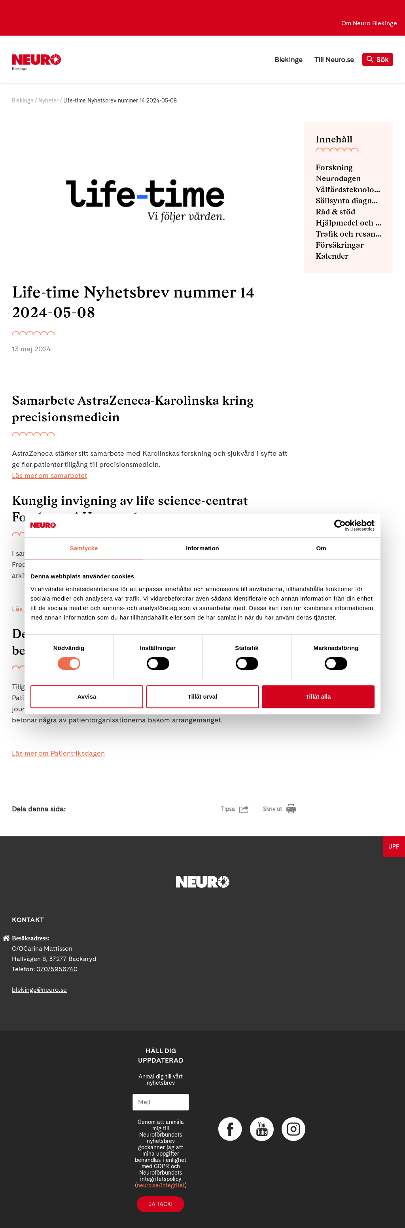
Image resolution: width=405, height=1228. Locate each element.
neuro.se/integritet (161, 1185)
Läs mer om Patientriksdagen (58, 753)
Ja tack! (160, 1204)
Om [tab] (321, 548)
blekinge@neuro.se (39, 989)
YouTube (262, 1129)
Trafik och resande (348, 234)
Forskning (334, 167)
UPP (393, 846)
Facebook (230, 1129)
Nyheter (48, 100)
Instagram (293, 1129)
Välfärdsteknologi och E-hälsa (348, 189)
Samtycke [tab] (84, 548)
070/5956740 (57, 969)
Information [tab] (202, 548)
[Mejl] (160, 1102)
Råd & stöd (335, 211)
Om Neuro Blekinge (369, 23)
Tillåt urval (203, 696)
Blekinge (288, 59)
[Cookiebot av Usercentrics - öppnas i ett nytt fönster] (340, 525)
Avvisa (87, 696)
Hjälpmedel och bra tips (348, 222)
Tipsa (228, 809)
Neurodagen (338, 178)
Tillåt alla (318, 696)
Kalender (332, 256)
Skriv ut (272, 809)
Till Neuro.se (334, 59)
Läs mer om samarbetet (49, 475)
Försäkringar (340, 245)
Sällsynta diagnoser (348, 200)
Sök (378, 59)
